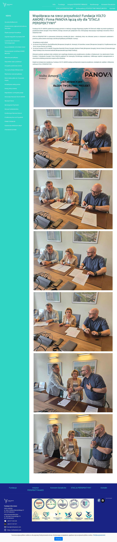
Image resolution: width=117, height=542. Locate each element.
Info (54, 4)
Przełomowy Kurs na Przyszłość (14, 117)
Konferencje (94, 4)
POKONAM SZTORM (10, 130)
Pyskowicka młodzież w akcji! (13, 125)
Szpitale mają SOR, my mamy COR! (15, 36)
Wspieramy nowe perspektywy (13, 74)
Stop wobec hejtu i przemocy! (13, 61)
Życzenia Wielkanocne (11, 22)
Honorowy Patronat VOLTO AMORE (15, 97)
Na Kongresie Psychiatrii (12, 105)
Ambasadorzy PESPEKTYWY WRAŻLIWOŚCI (91, 8)
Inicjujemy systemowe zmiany (13, 66)
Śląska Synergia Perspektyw (13, 32)
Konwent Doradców (108, 4)
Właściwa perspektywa (11, 57)
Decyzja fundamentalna (11, 109)
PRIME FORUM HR (10, 121)
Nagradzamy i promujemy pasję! (14, 92)
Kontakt (112, 8)
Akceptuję (58, 539)
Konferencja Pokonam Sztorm (13, 113)
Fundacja (61, 4)
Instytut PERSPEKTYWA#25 (77, 4)
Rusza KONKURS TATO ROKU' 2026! (15, 47)
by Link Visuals (109, 498)
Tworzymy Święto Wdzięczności (14, 70)
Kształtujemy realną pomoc (12, 84)
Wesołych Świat (9, 101)
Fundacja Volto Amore (10, 506)
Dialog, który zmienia (11, 88)
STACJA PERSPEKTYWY (64, 8)
